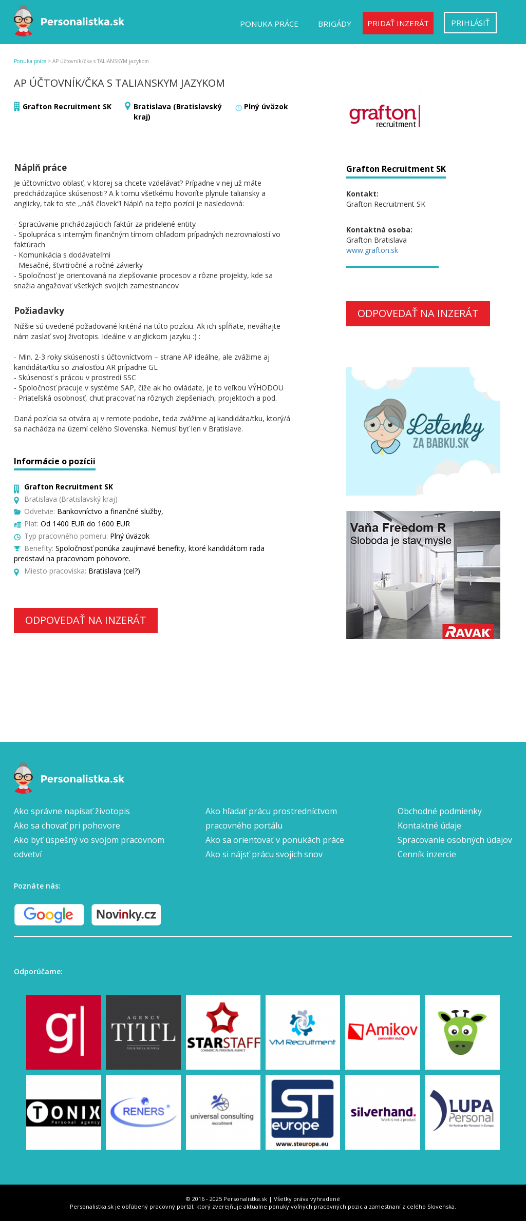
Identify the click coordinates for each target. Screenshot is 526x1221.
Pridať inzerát (398, 23)
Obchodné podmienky (440, 811)
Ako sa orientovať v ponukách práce (274, 839)
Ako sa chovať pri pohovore (67, 825)
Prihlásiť (470, 22)
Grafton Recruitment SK (67, 106)
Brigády (334, 23)
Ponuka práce (269, 23)
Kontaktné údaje (429, 825)
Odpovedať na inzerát (85, 620)
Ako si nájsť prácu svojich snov (264, 854)
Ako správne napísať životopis (72, 811)
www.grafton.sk (372, 250)
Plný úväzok (266, 106)
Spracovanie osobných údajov (455, 839)
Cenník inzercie (427, 854)
